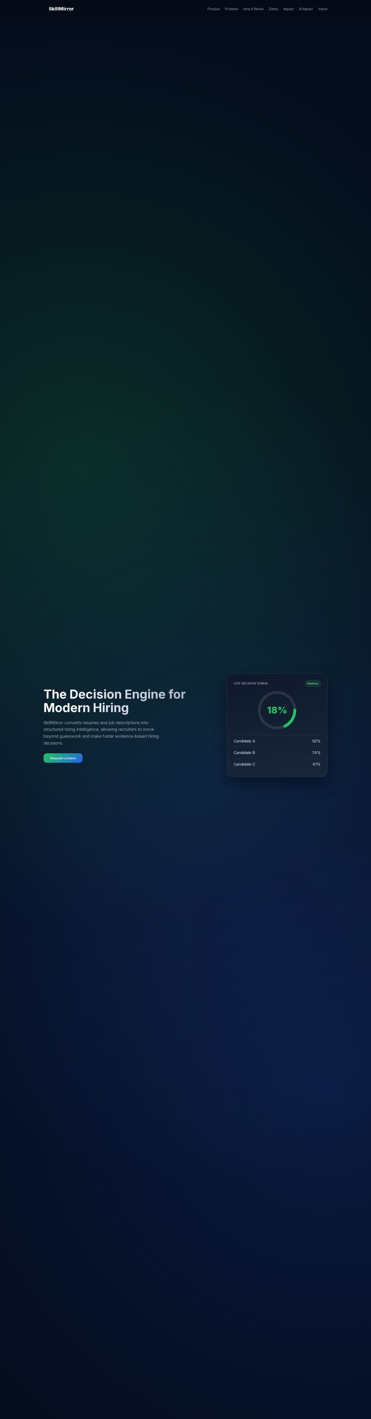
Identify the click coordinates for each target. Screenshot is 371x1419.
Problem (231, 9)
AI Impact (306, 9)
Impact (288, 9)
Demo (273, 9)
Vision (322, 9)
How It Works (253, 9)
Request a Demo (63, 758)
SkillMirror (61, 9)
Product (214, 9)
